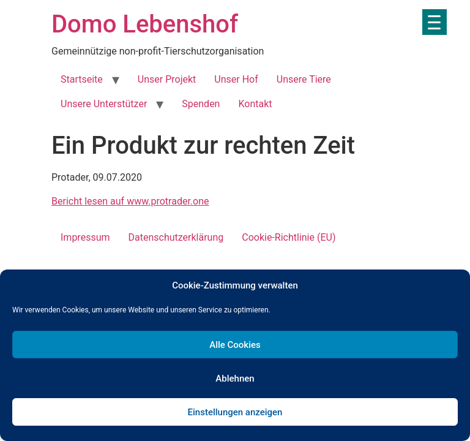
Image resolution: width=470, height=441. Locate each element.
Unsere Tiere (304, 79)
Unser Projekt (167, 79)
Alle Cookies (235, 344)
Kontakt (255, 104)
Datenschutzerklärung (176, 237)
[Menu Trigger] (434, 22)
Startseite (82, 79)
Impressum (85, 237)
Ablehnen (234, 378)
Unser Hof (236, 79)
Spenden (201, 104)
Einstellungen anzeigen (235, 412)
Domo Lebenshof (144, 24)
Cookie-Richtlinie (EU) (288, 237)
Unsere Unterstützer (104, 104)
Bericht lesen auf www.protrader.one (130, 201)
